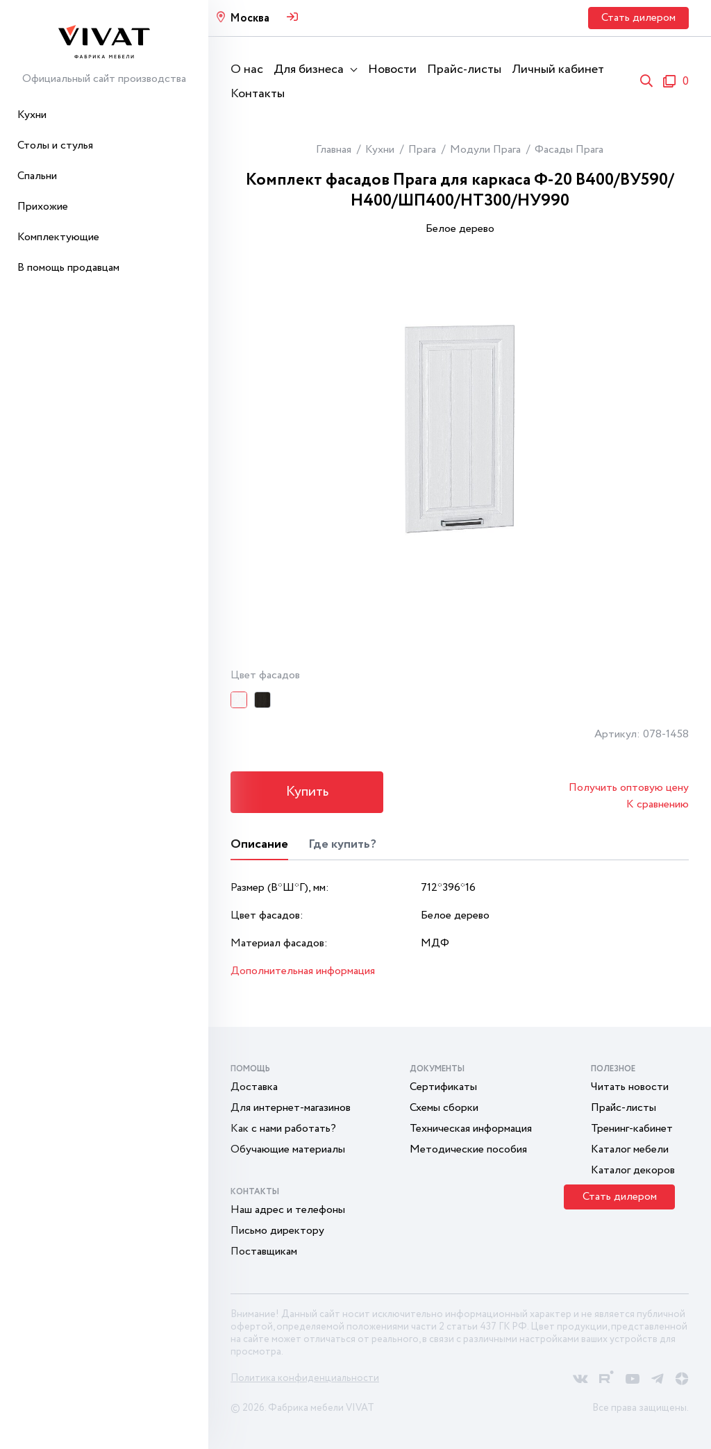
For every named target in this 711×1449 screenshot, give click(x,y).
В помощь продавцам (68, 268)
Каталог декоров (633, 1170)
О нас (247, 69)
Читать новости (630, 1087)
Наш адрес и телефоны (288, 1210)
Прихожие (42, 207)
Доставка (254, 1087)
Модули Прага (485, 150)
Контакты (258, 94)
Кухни (32, 115)
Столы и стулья (55, 145)
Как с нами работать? (283, 1129)
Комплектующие (58, 237)
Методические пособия (468, 1149)
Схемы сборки (444, 1108)
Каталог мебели (630, 1149)
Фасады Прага (569, 150)
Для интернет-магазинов (291, 1108)
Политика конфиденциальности (305, 1378)
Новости (392, 69)
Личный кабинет (558, 69)
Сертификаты (443, 1087)
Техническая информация (471, 1129)
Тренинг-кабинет (632, 1129)
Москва (249, 18)
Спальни (37, 176)
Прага (422, 150)
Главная (333, 150)
